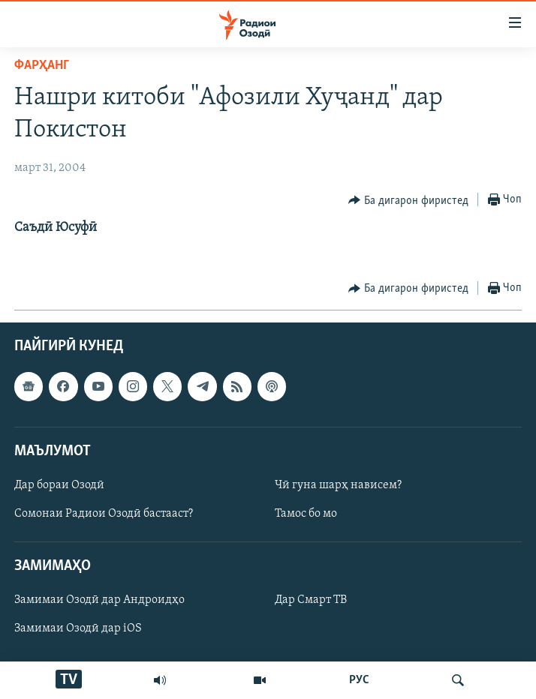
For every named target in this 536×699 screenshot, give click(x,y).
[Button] (408, 200)
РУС (359, 680)
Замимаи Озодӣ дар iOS (78, 629)
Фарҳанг (41, 65)
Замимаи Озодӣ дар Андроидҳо (99, 601)
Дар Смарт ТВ (311, 601)
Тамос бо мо (306, 514)
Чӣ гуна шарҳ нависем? (338, 485)
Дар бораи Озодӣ (59, 485)
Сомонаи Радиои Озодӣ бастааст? (103, 514)
